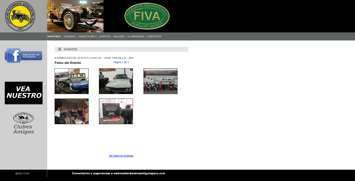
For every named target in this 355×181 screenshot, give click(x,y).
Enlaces (119, 36)
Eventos (105, 36)
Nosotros (54, 36)
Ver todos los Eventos (121, 155)
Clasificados (136, 36)
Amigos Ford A (88, 36)
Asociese (69, 36)
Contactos (155, 36)
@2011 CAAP (22, 173)
